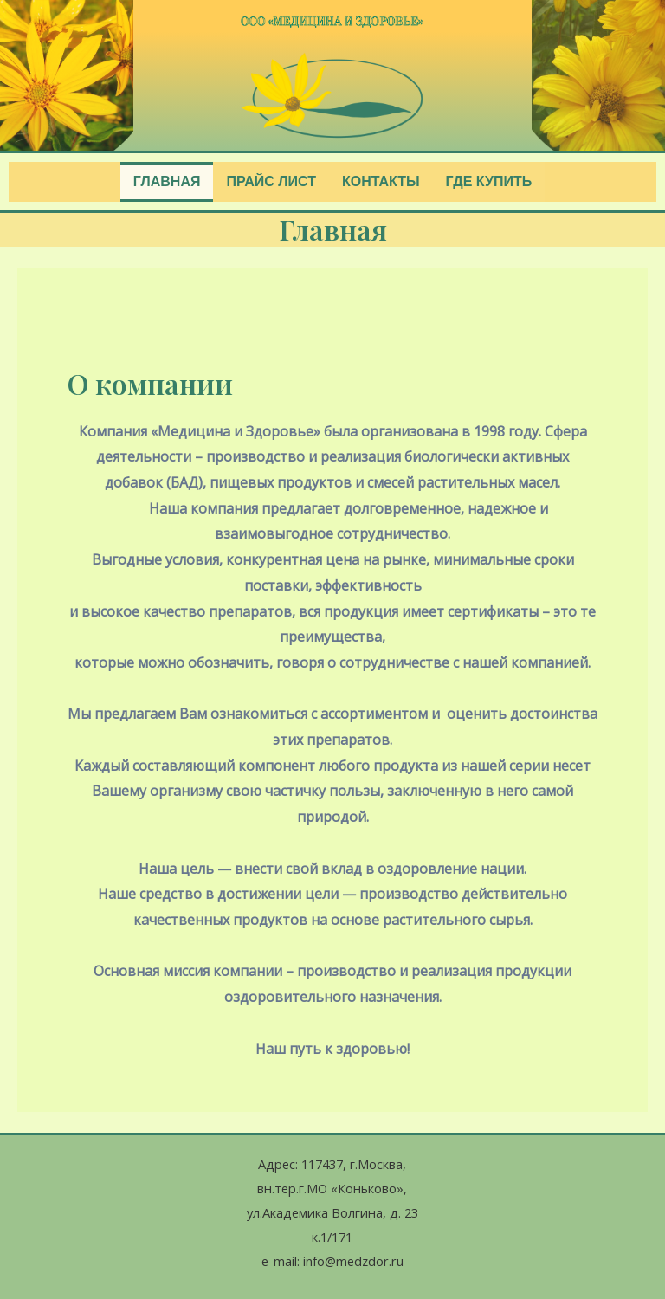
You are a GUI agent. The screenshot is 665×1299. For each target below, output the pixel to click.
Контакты (381, 181)
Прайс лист (270, 181)
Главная (167, 181)
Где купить (489, 181)
